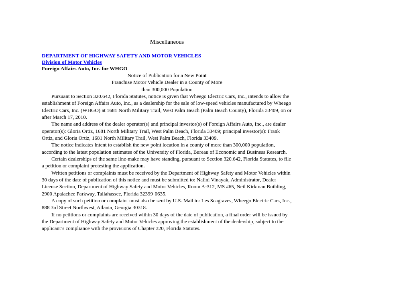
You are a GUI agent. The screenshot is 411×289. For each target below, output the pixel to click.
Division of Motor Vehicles (72, 62)
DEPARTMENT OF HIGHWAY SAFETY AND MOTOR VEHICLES (121, 56)
